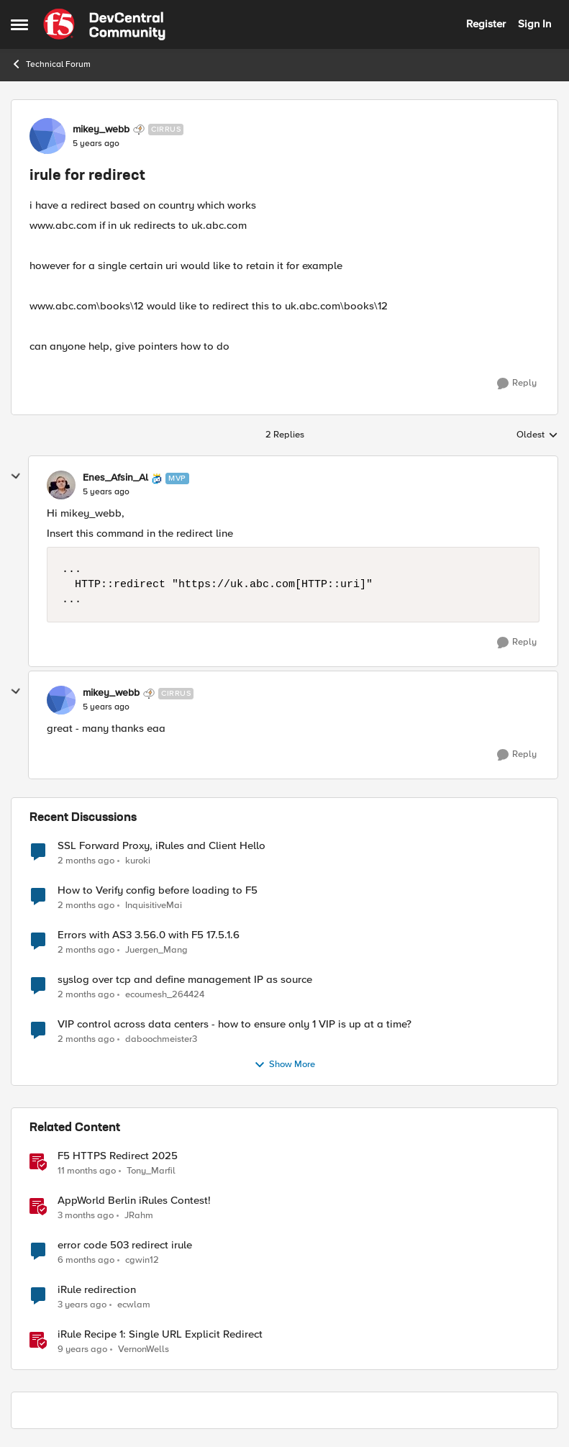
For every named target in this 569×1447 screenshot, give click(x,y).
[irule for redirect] (106, 492)
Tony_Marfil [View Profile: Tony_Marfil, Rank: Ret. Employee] (151, 1170)
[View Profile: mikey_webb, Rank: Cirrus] (47, 136)
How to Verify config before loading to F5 (158, 890)
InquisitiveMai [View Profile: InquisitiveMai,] (153, 904)
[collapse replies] (15, 476)
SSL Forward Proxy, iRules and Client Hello (161, 846)
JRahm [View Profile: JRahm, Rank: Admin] (138, 1215)
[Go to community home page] (104, 24)
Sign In (534, 23)
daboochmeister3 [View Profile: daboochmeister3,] (161, 1038)
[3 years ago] (82, 1304)
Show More (284, 1065)
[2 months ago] (86, 860)
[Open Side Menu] (19, 24)
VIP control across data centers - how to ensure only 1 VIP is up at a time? (234, 1024)
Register (486, 23)
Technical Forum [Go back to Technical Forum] (51, 64)
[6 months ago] (86, 1260)
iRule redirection (97, 1290)
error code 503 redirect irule (125, 1245)
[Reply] (517, 383)
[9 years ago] (82, 1350)
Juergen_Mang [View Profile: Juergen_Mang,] (156, 949)
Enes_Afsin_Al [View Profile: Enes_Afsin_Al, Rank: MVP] (115, 478)
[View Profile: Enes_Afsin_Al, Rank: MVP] (61, 485)
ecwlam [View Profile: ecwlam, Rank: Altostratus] (133, 1304)
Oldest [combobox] (537, 435)
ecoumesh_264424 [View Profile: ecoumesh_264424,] (164, 994)
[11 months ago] (87, 1170)
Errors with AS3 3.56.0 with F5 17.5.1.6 (149, 935)
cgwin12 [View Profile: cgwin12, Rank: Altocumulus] (142, 1259)
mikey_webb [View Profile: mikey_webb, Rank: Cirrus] (101, 129)
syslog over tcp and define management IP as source (185, 980)
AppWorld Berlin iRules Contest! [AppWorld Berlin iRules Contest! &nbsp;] (134, 1200)
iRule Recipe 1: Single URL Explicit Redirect (160, 1334)
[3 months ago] (86, 1215)
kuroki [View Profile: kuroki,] (137, 860)
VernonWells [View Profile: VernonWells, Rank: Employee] (143, 1349)
